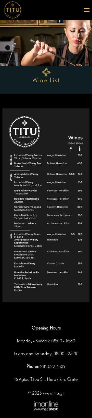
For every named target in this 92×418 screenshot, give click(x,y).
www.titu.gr (53, 393)
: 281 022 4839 (46, 366)
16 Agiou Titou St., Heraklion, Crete (46, 379)
